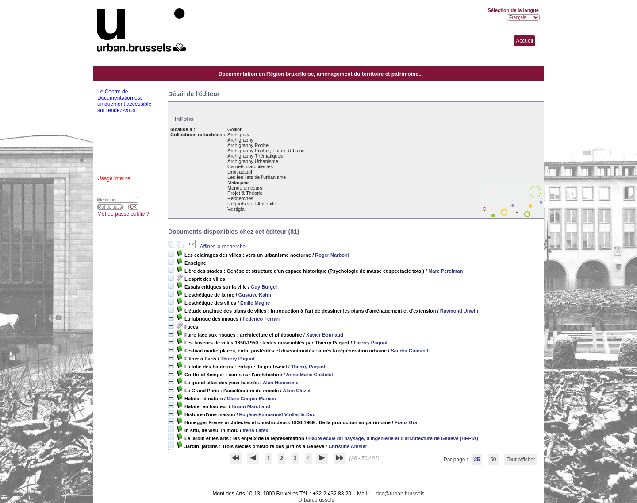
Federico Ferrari (261, 318)
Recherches (240, 198)
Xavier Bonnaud (324, 334)
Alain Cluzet (297, 390)
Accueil (524, 41)
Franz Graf (407, 422)
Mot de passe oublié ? (123, 214)
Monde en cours (244, 187)
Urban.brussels (316, 500)
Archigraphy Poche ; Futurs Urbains (265, 150)
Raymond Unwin (459, 310)
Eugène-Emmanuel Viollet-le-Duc (277, 414)
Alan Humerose (281, 382)
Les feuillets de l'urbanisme (256, 177)
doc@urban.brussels (400, 494)
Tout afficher (521, 460)
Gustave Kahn (254, 295)
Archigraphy (240, 140)
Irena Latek (255, 430)
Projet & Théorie (244, 193)
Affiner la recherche (223, 247)
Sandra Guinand (409, 350)
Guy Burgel (264, 287)
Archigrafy (238, 134)
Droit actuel (239, 171)
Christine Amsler (347, 446)
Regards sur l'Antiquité (251, 203)
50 (493, 460)
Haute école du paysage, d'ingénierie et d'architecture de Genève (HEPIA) (393, 438)
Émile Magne (255, 303)
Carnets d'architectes (250, 166)
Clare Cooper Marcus (251, 398)
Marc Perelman (445, 271)
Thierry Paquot (370, 342)
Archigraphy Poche (248, 145)
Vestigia (236, 209)
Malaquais (238, 182)
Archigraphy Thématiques (255, 156)
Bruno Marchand (250, 406)
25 (477, 460)
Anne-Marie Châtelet (309, 374)
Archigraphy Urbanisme (252, 161)
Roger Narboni (332, 255)
